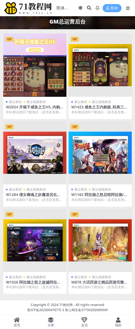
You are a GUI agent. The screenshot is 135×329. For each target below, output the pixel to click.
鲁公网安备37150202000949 (86, 310)
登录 (112, 8)
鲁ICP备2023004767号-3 (45, 310)
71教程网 (66, 305)
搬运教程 (15, 101)
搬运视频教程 (36, 101)
